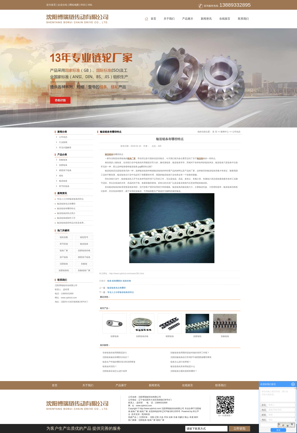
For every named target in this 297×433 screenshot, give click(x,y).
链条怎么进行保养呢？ (180, 362)
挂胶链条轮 (64, 270)
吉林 (171, 417)
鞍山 (187, 417)
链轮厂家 (144, 411)
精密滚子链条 (65, 170)
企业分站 (62, 4)
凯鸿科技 (146, 414)
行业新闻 (63, 142)
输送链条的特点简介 (66, 213)
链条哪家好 (117, 281)
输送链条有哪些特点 (66, 208)
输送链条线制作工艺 (66, 218)
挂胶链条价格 (84, 250)
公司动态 (63, 137)
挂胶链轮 (197, 336)
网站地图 (74, 4)
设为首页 (51, 4)
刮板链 (84, 264)
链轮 (61, 175)
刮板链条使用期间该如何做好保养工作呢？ (189, 352)
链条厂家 (64, 250)
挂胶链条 (63, 165)
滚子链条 (64, 257)
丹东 (166, 417)
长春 (175, 417)
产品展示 (187, 18)
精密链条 (170, 336)
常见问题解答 (65, 147)
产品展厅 (121, 385)
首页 (150, 18)
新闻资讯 (206, 18)
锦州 (196, 417)
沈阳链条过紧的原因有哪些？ (183, 371)
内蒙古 (181, 417)
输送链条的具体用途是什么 (182, 366)
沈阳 (152, 417)
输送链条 (63, 181)
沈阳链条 (64, 264)
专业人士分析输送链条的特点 (70, 199)
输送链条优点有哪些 (66, 204)
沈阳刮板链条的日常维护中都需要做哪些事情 (190, 357)
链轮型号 (84, 237)
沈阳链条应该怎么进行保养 (115, 371)
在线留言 (224, 18)
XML (90, 4)
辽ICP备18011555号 (171, 411)
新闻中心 (225, 132)
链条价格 (127, 281)
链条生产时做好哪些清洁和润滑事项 (119, 362)
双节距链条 (64, 186)
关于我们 (169, 18)
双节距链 (64, 244)
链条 (109, 281)
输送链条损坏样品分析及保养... (71, 223)
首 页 (214, 132)
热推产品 (132, 417)
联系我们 (243, 18)
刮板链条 (63, 160)
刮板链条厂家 (84, 270)
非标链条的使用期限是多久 (115, 352)
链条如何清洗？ (110, 366)
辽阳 (157, 417)
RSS (83, 4)
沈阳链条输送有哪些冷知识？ (116, 357)
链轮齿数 (64, 237)
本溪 (191, 417)
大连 (161, 417)
